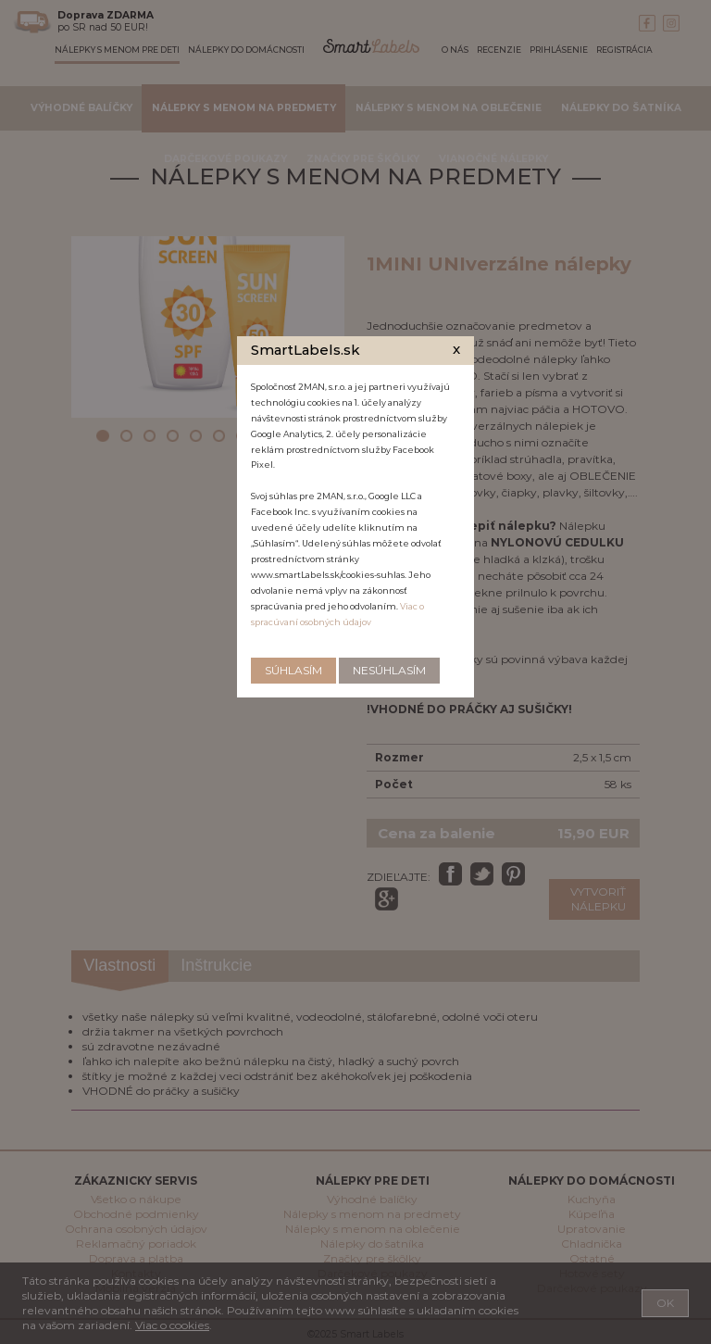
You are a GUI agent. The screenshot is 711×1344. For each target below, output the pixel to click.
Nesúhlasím (389, 670)
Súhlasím (293, 670)
